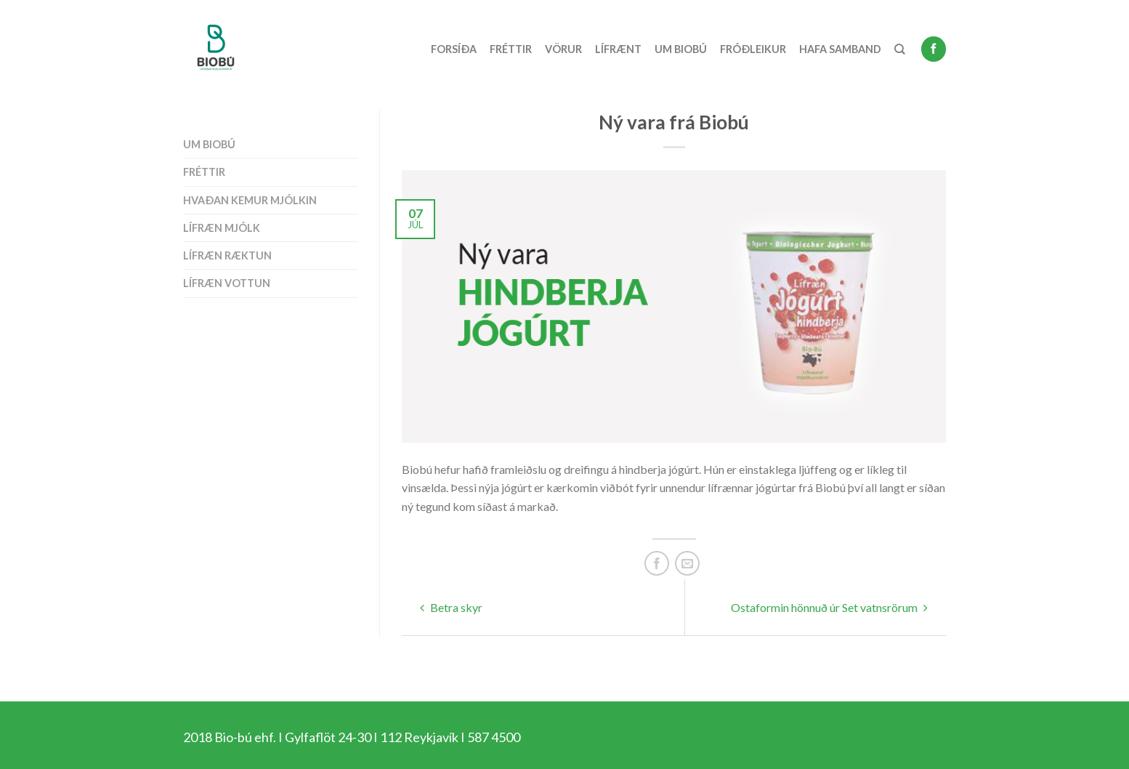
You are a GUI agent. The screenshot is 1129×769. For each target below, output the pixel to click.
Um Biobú (681, 49)
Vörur (563, 49)
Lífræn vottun (226, 283)
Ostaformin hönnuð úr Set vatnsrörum (829, 607)
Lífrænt (618, 49)
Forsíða (454, 49)
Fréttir (511, 49)
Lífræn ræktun (227, 255)
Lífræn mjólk (221, 228)
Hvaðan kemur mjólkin (250, 200)
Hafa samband (840, 49)
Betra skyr (451, 607)
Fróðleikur (753, 49)
